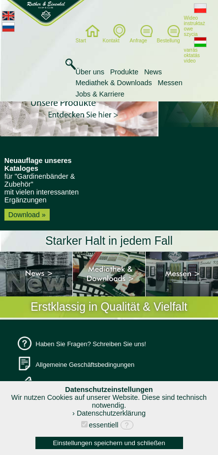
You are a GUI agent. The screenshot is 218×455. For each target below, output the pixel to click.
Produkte (124, 72)
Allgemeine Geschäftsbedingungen (84, 364)
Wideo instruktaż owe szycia (195, 21)
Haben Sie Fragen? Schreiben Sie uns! (90, 344)
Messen (169, 83)
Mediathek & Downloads (114, 83)
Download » (27, 215)
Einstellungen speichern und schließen (109, 443)
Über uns (90, 72)
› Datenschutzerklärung (109, 413)
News (153, 72)
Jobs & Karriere (100, 94)
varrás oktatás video (195, 51)
